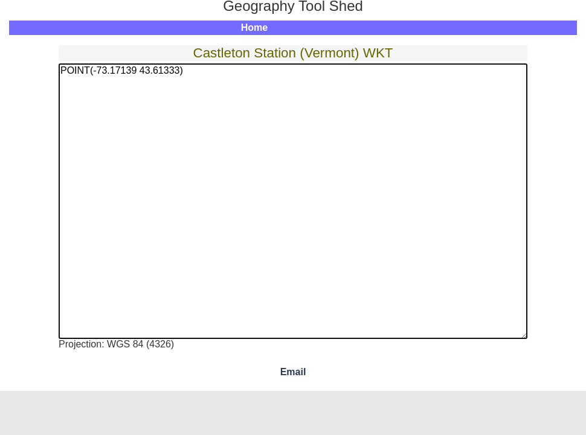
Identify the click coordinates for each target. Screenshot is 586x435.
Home (254, 27)
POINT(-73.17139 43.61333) (293, 201)
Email (293, 372)
